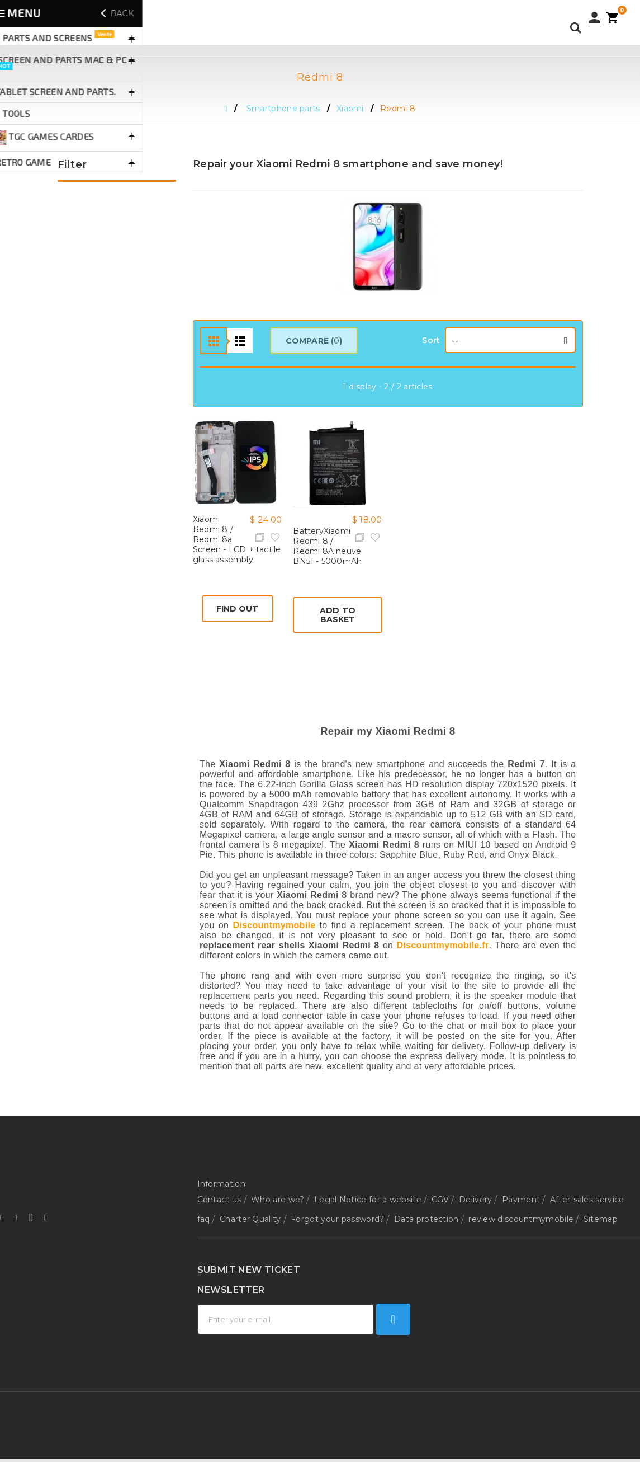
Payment (521, 1196)
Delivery (475, 1196)
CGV (440, 1196)
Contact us (219, 1196)
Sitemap (601, 1209)
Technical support (232, 1276)
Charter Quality (250, 1209)
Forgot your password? (337, 1209)
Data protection (426, 1209)
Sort (431, 340)
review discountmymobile (520, 1209)
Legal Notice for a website (367, 1196)
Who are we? (277, 1196)
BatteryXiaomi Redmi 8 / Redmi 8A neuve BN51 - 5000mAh (327, 546)
